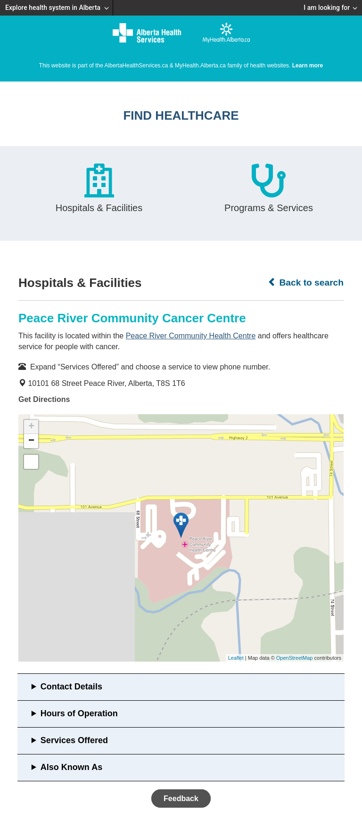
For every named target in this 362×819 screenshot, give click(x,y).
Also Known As (71, 767)
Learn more (307, 65)
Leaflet (236, 658)
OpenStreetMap (294, 658)
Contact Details (71, 686)
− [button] (31, 441)
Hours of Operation (79, 713)
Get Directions (44, 399)
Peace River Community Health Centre (191, 336)
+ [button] (31, 427)
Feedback (181, 798)
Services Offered (74, 740)
